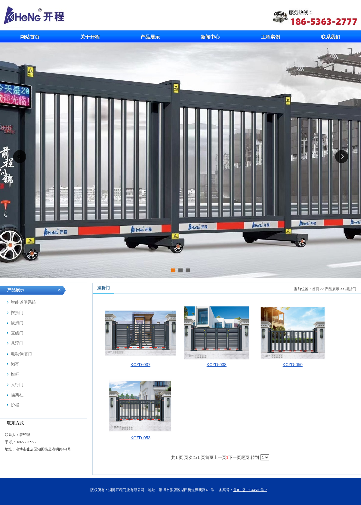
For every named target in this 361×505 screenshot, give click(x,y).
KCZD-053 (140, 437)
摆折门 (350, 289)
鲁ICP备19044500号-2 (250, 490)
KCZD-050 (293, 364)
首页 (315, 289)
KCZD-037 (140, 364)
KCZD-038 (217, 364)
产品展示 (332, 289)
